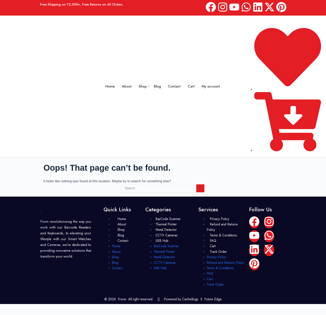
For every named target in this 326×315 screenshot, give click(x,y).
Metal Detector (166, 229)
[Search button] (200, 188)
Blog (157, 86)
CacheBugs (190, 299)
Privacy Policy (219, 218)
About (127, 86)
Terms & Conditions (223, 235)
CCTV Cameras (167, 235)
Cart (191, 86)
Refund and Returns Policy (222, 227)
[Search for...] (158, 188)
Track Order (218, 251)
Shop (143, 86)
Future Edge (213, 299)
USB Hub (162, 240)
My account (211, 86)
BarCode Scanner (168, 218)
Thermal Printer (166, 224)
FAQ (213, 240)
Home (110, 86)
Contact (174, 86)
